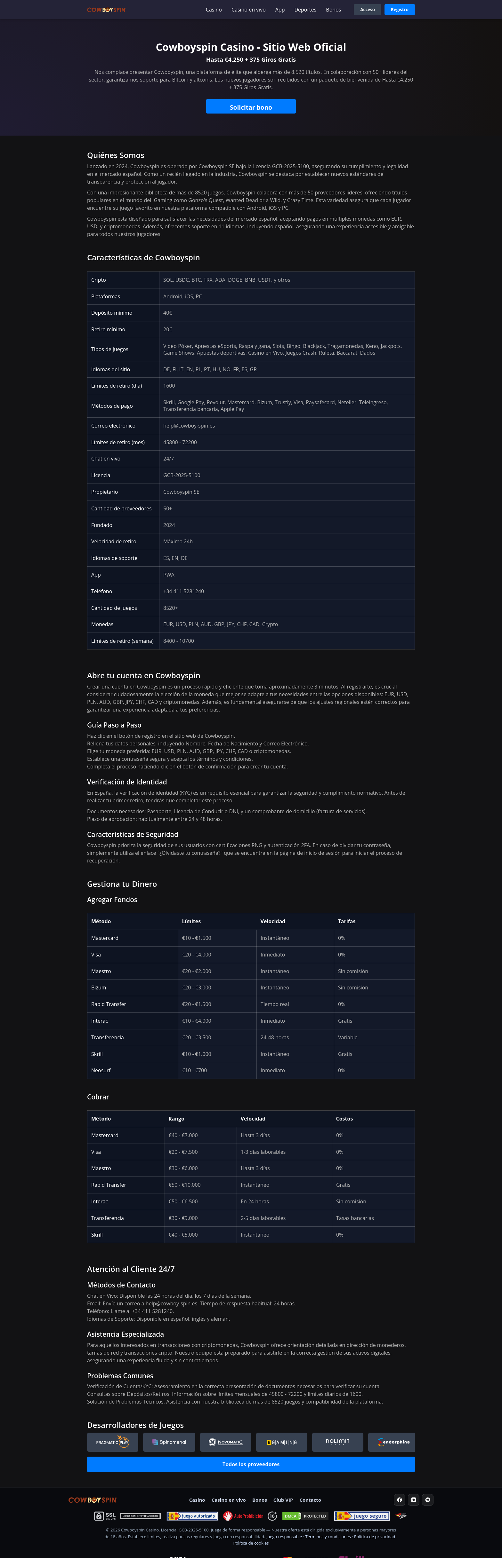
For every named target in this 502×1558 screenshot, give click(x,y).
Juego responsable (284, 1536)
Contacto (310, 1500)
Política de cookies (251, 1543)
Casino (214, 9)
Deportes (305, 9)
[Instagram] (413, 1500)
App (280, 9)
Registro (400, 9)
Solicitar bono (251, 107)
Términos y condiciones (328, 1536)
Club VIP (283, 1500)
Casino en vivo (248, 9)
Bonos (333, 9)
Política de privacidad (374, 1536)
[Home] (93, 1500)
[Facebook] (399, 1500)
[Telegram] (427, 1500)
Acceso (367, 9)
